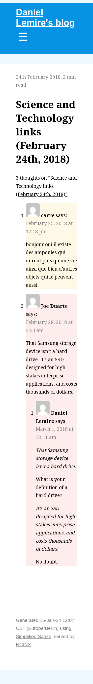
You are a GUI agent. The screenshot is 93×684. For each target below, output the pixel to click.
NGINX (23, 644)
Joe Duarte (54, 306)
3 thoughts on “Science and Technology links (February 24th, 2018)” (46, 185)
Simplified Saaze (33, 636)
